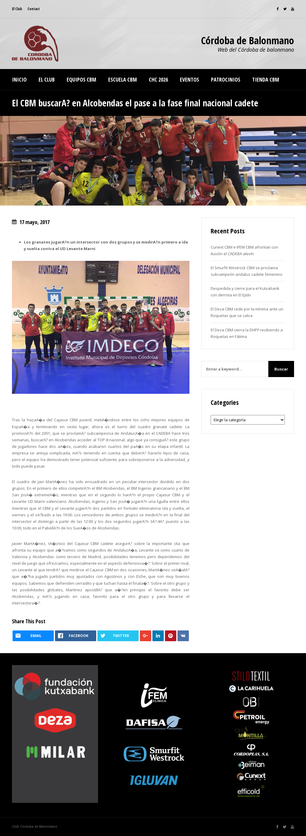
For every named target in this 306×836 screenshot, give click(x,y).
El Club (17, 8)
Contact (33, 8)
